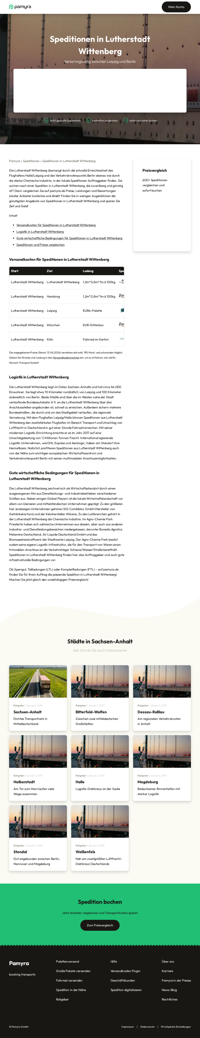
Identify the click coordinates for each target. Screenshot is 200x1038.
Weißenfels (85, 851)
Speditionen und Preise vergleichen (40, 245)
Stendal (20, 851)
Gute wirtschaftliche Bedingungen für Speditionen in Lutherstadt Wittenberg (69, 238)
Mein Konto (176, 7)
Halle (80, 781)
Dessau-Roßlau (151, 711)
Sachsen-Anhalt (27, 711)
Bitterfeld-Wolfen (91, 711)
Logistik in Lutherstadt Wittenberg (40, 231)
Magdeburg (148, 781)
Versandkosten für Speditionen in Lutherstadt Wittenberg (56, 225)
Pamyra (14, 161)
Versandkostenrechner (66, 357)
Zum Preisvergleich (100, 925)
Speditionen (31, 161)
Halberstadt (24, 781)
